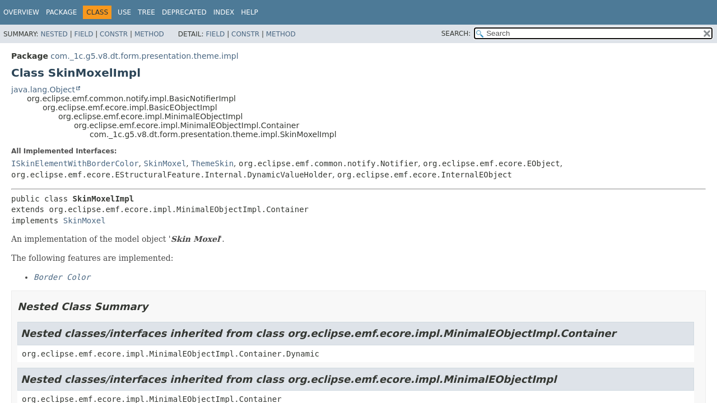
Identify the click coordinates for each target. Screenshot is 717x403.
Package (61, 12)
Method (149, 34)
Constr (114, 34)
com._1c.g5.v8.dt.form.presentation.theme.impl (144, 55)
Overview (21, 12)
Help (249, 12)
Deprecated (184, 12)
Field (83, 34)
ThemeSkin (212, 163)
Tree (146, 12)
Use (124, 12)
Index (224, 12)
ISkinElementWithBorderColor (75, 163)
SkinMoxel (164, 163)
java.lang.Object (43, 89)
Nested (53, 34)
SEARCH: (456, 34)
